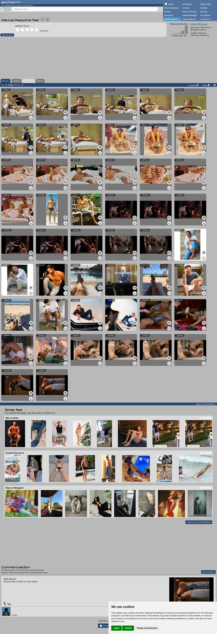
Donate (203, 7)
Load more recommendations (199, 522)
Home (171, 4)
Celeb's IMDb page (199, 24)
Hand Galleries (189, 19)
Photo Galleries (171, 7)
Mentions (168, 15)
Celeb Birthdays (189, 15)
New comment (208, 572)
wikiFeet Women (171, 19)
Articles (186, 7)
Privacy (203, 11)
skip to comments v (206, 404)
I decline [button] (128, 628)
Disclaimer (205, 15)
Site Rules (187, 4)
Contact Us (205, 19)
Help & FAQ (205, 4)
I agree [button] (116, 628)
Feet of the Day (189, 11)
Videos (167, 11)
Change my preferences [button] (147, 628)
